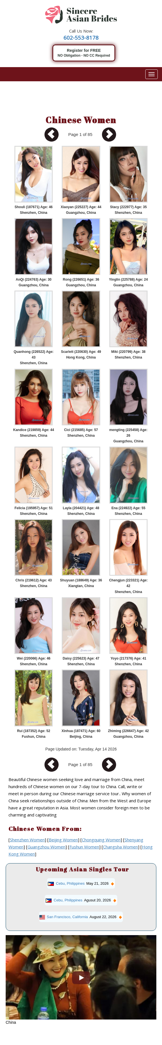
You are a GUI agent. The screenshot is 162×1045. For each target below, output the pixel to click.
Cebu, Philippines (70, 883)
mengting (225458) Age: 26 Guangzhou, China (128, 435)
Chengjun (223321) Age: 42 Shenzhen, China (128, 586)
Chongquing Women (101, 840)
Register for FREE (83, 53)
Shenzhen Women (27, 840)
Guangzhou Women (46, 847)
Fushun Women (84, 847)
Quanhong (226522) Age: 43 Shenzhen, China (34, 357)
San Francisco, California (67, 917)
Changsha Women (120, 847)
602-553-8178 (81, 37)
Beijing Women (63, 840)
